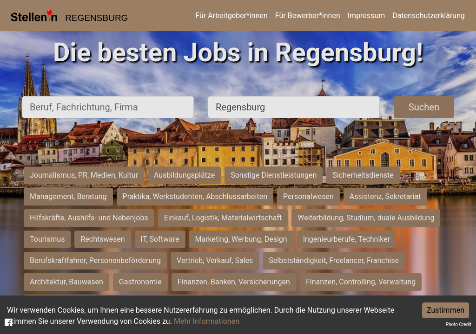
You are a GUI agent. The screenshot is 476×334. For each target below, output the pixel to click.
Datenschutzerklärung (428, 15)
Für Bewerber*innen (307, 15)
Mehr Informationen (206, 321)
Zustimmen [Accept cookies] (445, 310)
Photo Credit (458, 324)
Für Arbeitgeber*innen (231, 15)
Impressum (366, 15)
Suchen (424, 107)
